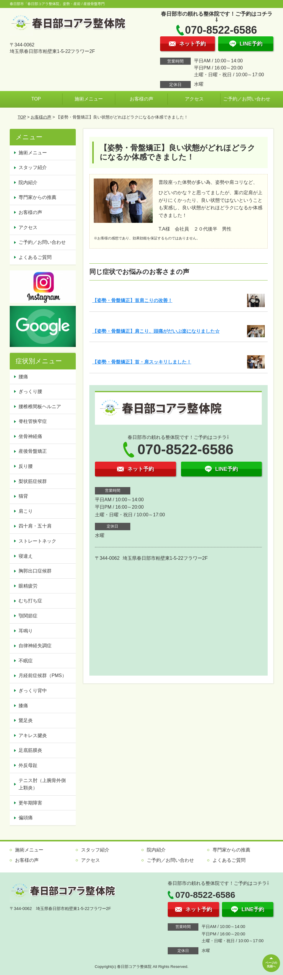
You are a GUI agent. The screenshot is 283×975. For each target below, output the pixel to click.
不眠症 (26, 660)
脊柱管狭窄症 (33, 421)
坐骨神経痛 (30, 436)
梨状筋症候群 (33, 481)
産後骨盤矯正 (33, 451)
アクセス (194, 98)
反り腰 (26, 466)
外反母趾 (28, 765)
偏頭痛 (26, 817)
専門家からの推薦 (37, 197)
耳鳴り (26, 630)
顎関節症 (28, 615)
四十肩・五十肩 (35, 525)
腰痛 (23, 376)
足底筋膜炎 (30, 750)
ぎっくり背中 (33, 690)
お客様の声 (141, 98)
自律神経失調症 (35, 645)
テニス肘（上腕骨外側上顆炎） (42, 784)
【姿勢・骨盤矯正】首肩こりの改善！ (132, 300)
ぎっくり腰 (30, 391)
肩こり (26, 511)
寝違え (26, 556)
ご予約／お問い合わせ (246, 98)
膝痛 (23, 705)
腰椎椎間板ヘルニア (40, 406)
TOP (36, 98)
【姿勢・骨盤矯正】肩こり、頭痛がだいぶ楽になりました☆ (156, 331)
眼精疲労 (28, 585)
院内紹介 (28, 182)
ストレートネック (37, 541)
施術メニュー (89, 98)
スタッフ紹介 (33, 167)
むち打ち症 (30, 600)
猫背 (23, 496)
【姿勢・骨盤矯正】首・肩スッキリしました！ (141, 361)
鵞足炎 (26, 720)
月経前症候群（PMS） (43, 675)
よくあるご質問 (35, 257)
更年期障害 (30, 802)
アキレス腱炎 (33, 735)
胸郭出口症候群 (35, 570)
